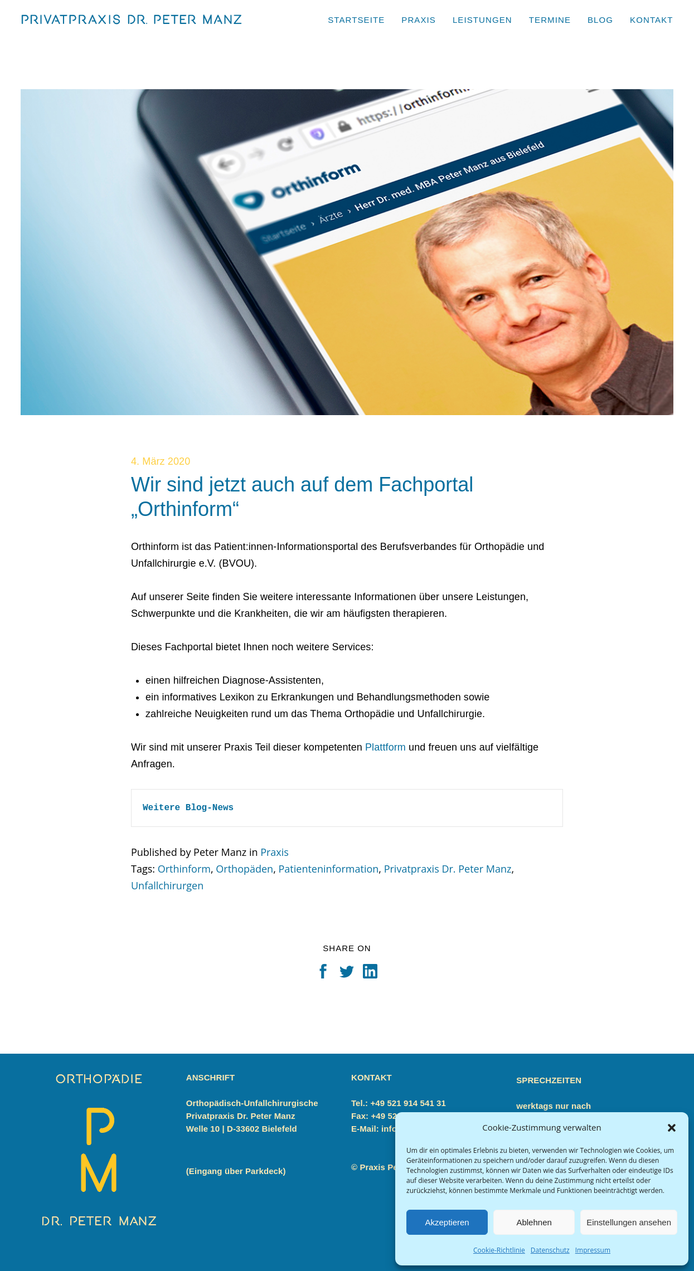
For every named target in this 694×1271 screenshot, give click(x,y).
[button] (671, 1127)
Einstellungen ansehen (628, 1222)
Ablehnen (533, 1222)
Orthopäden (244, 868)
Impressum (592, 1250)
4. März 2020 (160, 461)
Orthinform (184, 868)
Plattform (385, 747)
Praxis (274, 852)
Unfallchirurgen (167, 885)
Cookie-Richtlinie (499, 1250)
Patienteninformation (328, 868)
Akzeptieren (447, 1222)
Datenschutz (550, 1250)
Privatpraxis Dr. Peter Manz (448, 868)
